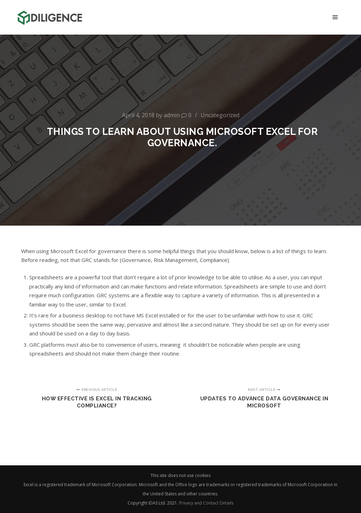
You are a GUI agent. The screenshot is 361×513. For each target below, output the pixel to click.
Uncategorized (220, 115)
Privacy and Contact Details (206, 503)
